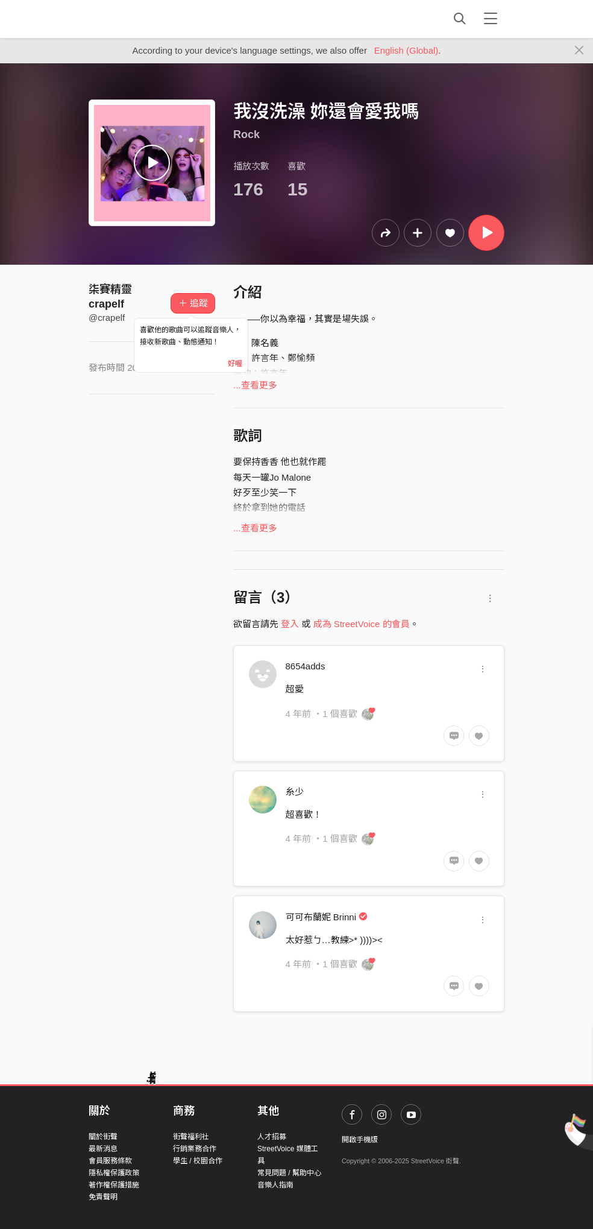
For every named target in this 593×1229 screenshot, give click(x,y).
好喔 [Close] (235, 363)
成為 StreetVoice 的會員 (361, 624)
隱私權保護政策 (114, 1173)
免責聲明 (103, 1197)
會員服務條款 (110, 1161)
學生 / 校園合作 (197, 1161)
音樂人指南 (275, 1185)
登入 (290, 624)
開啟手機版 (360, 1140)
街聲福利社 (191, 1137)
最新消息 (103, 1149)
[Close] (579, 50)
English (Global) (406, 50)
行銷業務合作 (194, 1149)
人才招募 (271, 1137)
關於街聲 (103, 1137)
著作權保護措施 (114, 1185)
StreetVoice (138, 19)
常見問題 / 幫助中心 (289, 1173)
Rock (246, 134)
